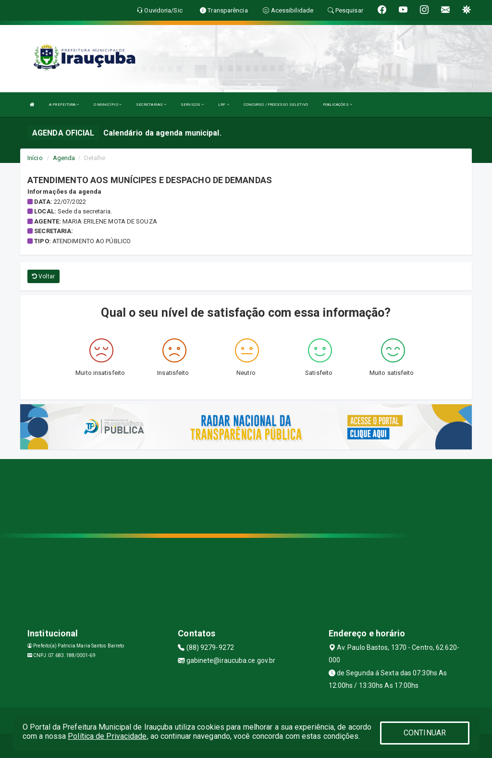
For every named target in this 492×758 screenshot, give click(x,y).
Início (35, 158)
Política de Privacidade (107, 736)
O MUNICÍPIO (108, 104)
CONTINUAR (425, 732)
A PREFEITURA (64, 104)
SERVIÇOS (192, 104)
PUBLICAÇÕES (337, 104)
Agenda (64, 158)
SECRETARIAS (151, 104)
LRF (223, 104)
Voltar (43, 276)
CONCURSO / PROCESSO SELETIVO (276, 104)
